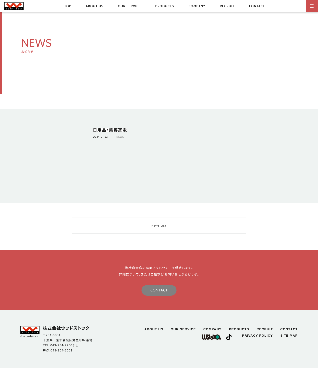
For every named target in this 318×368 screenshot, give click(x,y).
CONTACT (159, 290)
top (67, 6)
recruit (227, 6)
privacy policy (257, 335)
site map (289, 335)
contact (257, 6)
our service (129, 6)
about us (94, 6)
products (239, 329)
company (196, 6)
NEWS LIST (159, 225)
